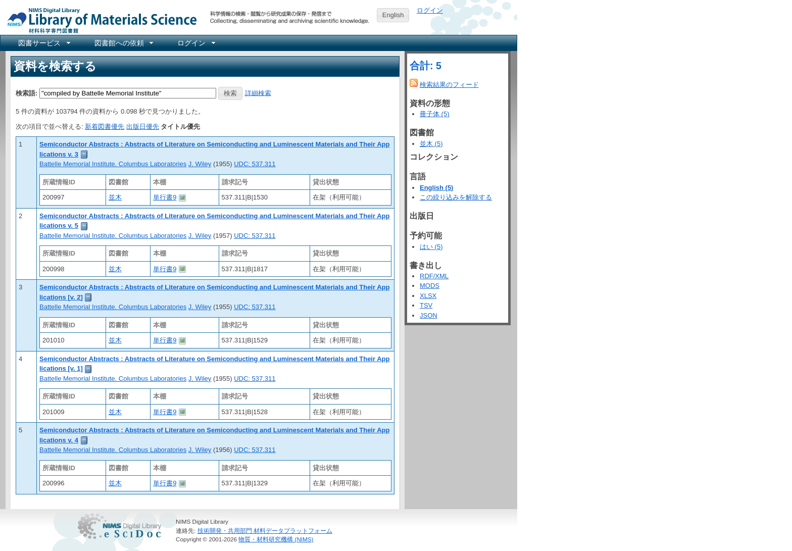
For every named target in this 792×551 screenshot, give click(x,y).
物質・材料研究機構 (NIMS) (275, 539)
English (393, 15)
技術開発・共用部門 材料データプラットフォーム (264, 530)
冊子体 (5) (435, 114)
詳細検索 (258, 92)
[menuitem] (43, 43)
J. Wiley (200, 164)
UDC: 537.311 (254, 164)
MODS (429, 285)
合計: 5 (425, 65)
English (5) (436, 187)
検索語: (26, 92)
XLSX (428, 295)
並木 (115, 197)
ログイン (430, 10)
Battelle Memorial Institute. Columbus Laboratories (112, 164)
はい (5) (431, 247)
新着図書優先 (104, 126)
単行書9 (164, 197)
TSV (426, 305)
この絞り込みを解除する (456, 197)
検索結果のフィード (449, 84)
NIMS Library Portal (99, 20)
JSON (428, 315)
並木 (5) (431, 143)
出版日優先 (142, 126)
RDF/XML (434, 276)
